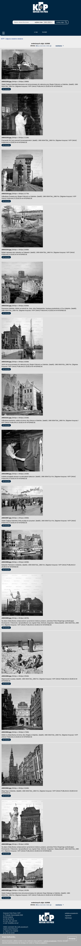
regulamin (68, 915)
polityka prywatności (71, 913)
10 (50, 46)
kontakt (44, 32)
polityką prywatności (50, 941)
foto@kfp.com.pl (13, 923)
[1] (37, 46)
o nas (36, 32)
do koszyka (6, 89)
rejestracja (68, 918)
